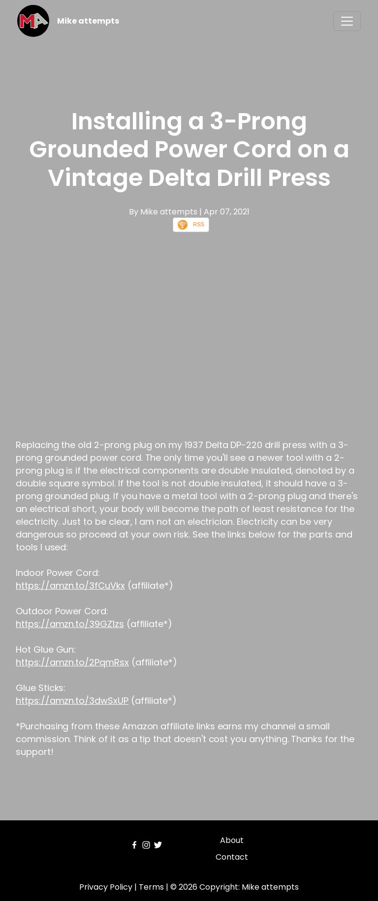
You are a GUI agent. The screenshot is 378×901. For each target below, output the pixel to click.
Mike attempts (88, 21)
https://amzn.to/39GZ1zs (70, 624)
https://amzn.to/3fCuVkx (70, 585)
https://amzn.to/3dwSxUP (72, 700)
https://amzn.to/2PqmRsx (72, 662)
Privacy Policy (105, 887)
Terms (151, 887)
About (232, 840)
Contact (232, 857)
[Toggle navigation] (347, 21)
